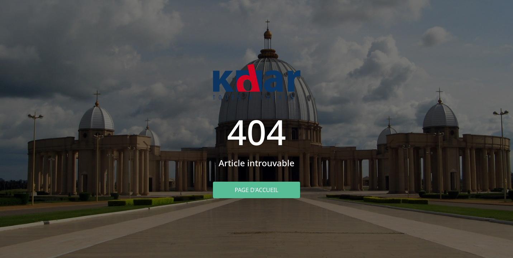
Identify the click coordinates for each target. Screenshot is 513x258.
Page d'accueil (257, 190)
